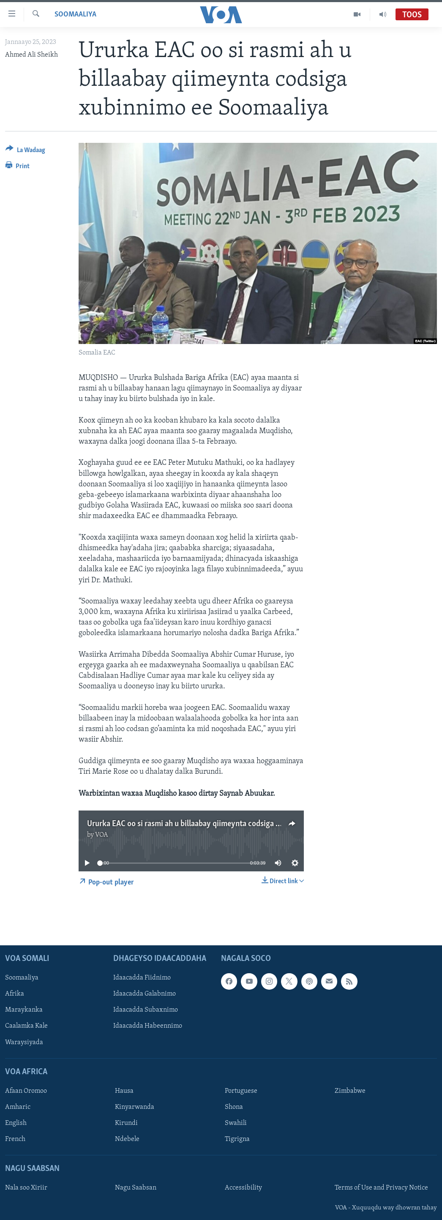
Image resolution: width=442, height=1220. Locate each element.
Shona (234, 1107)
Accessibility (243, 1188)
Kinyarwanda (134, 1107)
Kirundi (126, 1123)
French (15, 1139)
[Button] (25, 151)
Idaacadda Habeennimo (147, 1026)
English (16, 1123)
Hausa (124, 1091)
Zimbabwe (350, 1091)
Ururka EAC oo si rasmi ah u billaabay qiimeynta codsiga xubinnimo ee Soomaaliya (224, 824)
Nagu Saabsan (135, 1188)
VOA (101, 835)
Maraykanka (24, 1010)
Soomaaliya (75, 15)
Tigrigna (237, 1139)
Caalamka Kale (26, 1026)
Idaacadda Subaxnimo (145, 1010)
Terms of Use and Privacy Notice (381, 1188)
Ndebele (127, 1139)
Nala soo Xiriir (26, 1188)
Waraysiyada (24, 1042)
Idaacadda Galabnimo (144, 994)
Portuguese (241, 1091)
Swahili (236, 1123)
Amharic (17, 1107)
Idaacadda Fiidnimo (142, 978)
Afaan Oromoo (26, 1091)
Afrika (14, 994)
